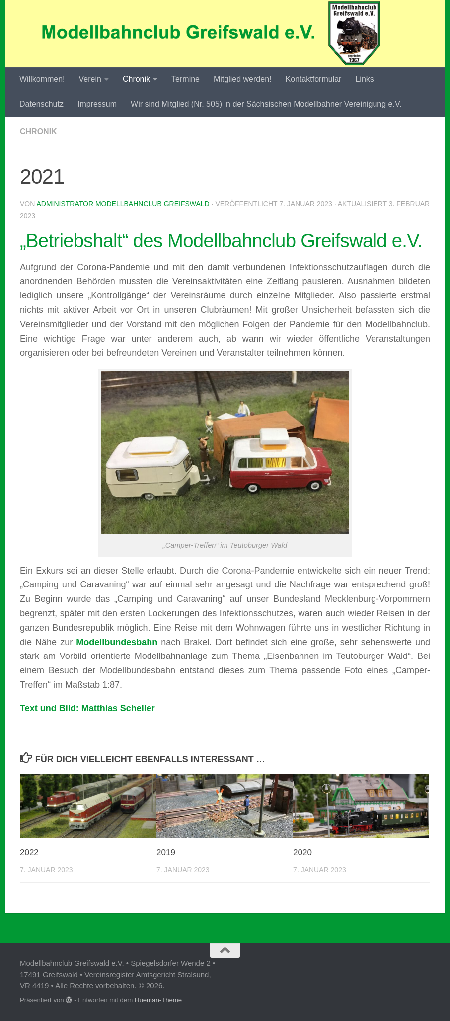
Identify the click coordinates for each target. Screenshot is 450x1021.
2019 (165, 852)
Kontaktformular (313, 79)
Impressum (97, 104)
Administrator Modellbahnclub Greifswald (122, 204)
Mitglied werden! (243, 79)
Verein (90, 79)
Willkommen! (42, 79)
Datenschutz (41, 104)
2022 (29, 852)
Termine (185, 79)
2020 (302, 852)
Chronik (136, 79)
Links (364, 79)
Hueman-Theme (158, 1000)
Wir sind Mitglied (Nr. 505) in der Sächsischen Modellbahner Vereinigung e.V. (266, 104)
